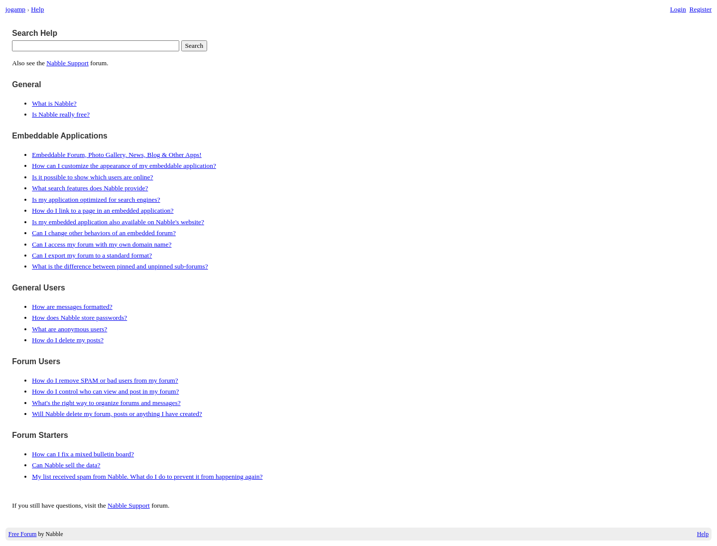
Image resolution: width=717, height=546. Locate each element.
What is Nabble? (54, 103)
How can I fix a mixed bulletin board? (83, 454)
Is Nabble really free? (61, 114)
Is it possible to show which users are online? (92, 177)
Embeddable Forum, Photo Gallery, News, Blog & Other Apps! (117, 154)
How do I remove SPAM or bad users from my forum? (105, 380)
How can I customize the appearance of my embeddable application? (124, 165)
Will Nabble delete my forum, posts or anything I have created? (117, 413)
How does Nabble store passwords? (79, 317)
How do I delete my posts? (68, 340)
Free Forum (22, 534)
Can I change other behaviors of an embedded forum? (104, 233)
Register (700, 9)
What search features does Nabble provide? (90, 188)
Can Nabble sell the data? (66, 465)
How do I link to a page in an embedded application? (102, 210)
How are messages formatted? (72, 306)
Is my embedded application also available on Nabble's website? (118, 222)
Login (678, 9)
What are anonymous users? (69, 329)
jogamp (15, 9)
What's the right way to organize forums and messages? (106, 403)
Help (37, 9)
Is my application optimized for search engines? (96, 199)
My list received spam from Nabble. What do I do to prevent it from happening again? (147, 476)
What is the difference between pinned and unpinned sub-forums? (120, 266)
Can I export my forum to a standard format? (92, 255)
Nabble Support (67, 63)
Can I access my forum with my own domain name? (101, 244)
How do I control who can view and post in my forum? (105, 391)
